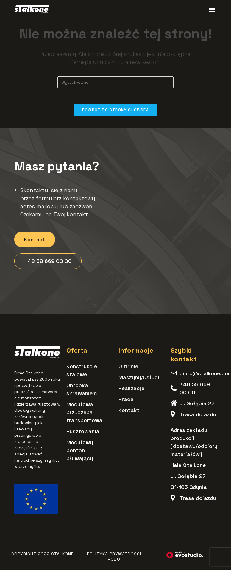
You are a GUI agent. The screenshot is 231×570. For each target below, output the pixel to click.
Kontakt (129, 412)
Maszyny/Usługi (138, 379)
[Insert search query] (115, 82)
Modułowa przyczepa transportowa (84, 414)
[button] (212, 9)
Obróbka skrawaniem (81, 391)
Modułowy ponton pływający (79, 452)
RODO (114, 561)
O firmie (128, 368)
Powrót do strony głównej (115, 112)
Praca (126, 401)
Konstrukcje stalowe (81, 372)
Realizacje (131, 390)
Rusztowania (82, 433)
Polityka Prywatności (114, 556)
